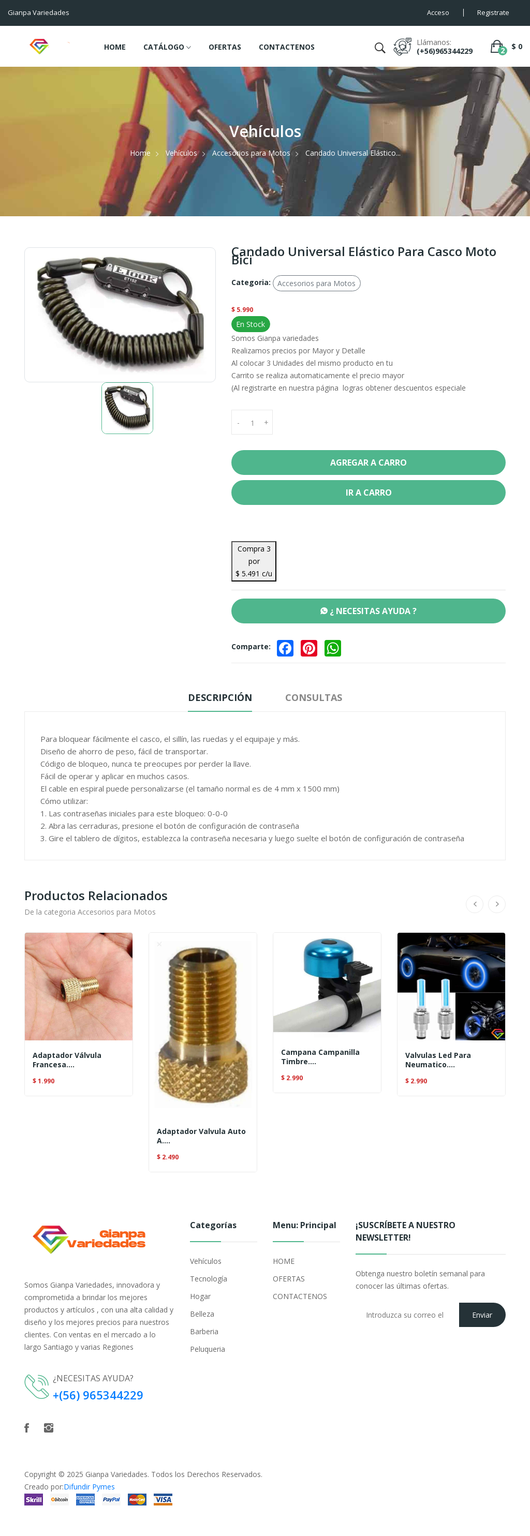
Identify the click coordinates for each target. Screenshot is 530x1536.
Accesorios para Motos (251, 153)
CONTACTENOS (287, 47)
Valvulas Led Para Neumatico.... (438, 1060)
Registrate (493, 12)
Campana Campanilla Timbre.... (320, 1057)
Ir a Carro (369, 492)
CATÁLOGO (167, 47)
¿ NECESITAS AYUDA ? (368, 611)
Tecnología (208, 1279)
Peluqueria (207, 1349)
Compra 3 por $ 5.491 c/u (253, 561)
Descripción (220, 697)
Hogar (200, 1296)
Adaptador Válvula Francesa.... (67, 1060)
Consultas (313, 697)
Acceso (438, 12)
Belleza (202, 1314)
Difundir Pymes (89, 1486)
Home (140, 153)
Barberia (204, 1331)
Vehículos (181, 153)
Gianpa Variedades (116, 1474)
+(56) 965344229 (98, 1395)
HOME (115, 47)
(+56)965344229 (445, 51)
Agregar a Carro (368, 462)
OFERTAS (225, 47)
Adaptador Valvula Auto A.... (201, 1136)
